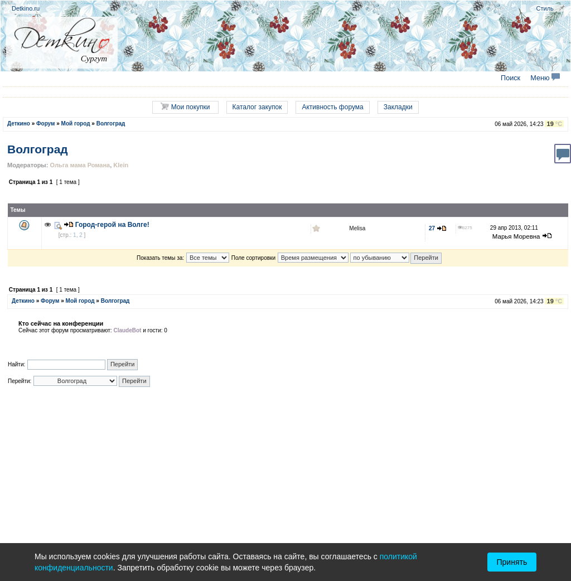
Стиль (545, 8)
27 (438, 228)
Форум (45, 123)
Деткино (18, 123)
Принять (512, 562)
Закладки (398, 107)
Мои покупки (185, 107)
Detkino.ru (26, 8)
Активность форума (332, 107)
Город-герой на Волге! (112, 225)
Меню (545, 78)
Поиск (510, 78)
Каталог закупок (257, 107)
